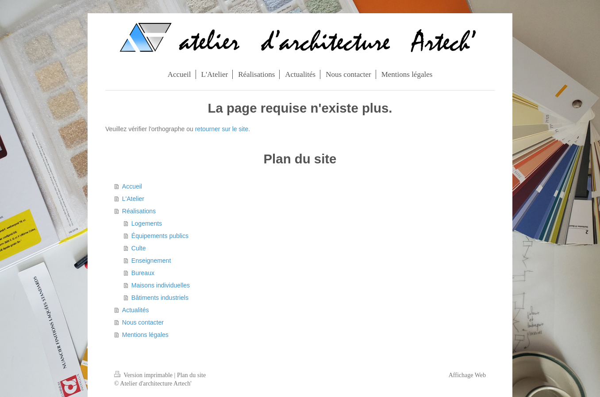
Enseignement (151, 260)
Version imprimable (144, 375)
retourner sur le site (222, 128)
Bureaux (142, 272)
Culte (138, 248)
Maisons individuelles (160, 285)
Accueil (132, 186)
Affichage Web (467, 375)
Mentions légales (145, 334)
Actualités (135, 310)
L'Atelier (133, 198)
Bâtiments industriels (159, 297)
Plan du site (191, 375)
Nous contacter (143, 322)
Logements (146, 223)
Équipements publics (159, 235)
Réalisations (139, 211)
